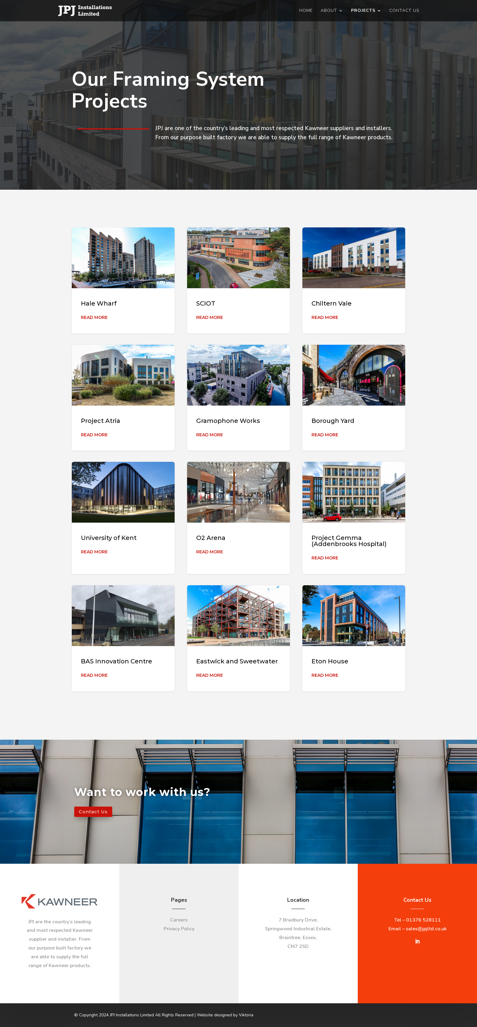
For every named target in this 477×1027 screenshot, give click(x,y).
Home (306, 11)
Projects (363, 11)
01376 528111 (423, 920)
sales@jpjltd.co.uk (426, 928)
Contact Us (404, 11)
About (329, 11)
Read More (94, 317)
